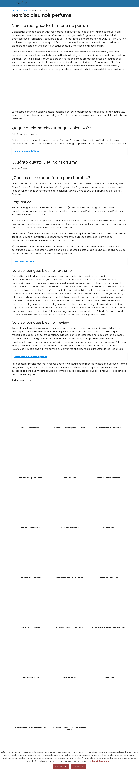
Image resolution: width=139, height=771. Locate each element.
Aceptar (79, 766)
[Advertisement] (69, 91)
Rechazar (61, 766)
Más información (101, 761)
